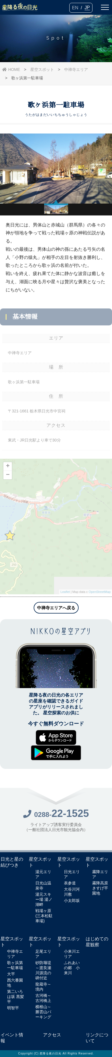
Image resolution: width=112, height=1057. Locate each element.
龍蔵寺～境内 (43, 986)
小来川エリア (72, 954)
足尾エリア (43, 954)
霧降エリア (100, 874)
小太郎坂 (72, 900)
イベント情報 (12, 1037)
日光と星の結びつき (12, 862)
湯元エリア (43, 874)
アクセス (52, 1034)
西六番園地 (15, 983)
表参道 (70, 883)
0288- (56, 816)
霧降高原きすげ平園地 (100, 888)
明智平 (13, 1008)
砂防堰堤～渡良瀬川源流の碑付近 (43, 970)
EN (75, 8)
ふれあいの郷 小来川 (72, 967)
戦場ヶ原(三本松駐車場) (44, 915)
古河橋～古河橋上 (43, 998)
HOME (11, 69)
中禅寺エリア (76, 69)
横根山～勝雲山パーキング (43, 1011)
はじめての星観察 (97, 941)
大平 (11, 974)
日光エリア (72, 874)
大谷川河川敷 (72, 892)
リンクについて (97, 1037)
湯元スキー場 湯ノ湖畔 (43, 899)
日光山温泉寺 (43, 885)
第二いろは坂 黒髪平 (15, 996)
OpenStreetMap (100, 593)
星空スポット (42, 69)
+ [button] (8, 468)
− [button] (8, 477)
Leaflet (65, 593)
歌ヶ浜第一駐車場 (15, 965)
